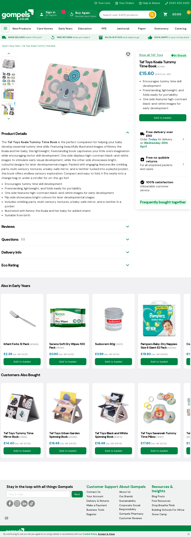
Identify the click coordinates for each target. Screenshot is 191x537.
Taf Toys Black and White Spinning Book (111, 434)
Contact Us (94, 492)
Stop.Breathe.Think (163, 505)
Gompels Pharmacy (131, 513)
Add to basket (162, 117)
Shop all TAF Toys (151, 55)
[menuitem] (5, 29)
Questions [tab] (9, 239)
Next (77, 494)
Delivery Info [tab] (11, 252)
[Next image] (8, 119)
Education (85, 28)
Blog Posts (158, 496)
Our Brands (126, 496)
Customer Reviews (130, 518)
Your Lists (102, 3)
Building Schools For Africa (168, 509)
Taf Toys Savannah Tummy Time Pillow (158, 434)
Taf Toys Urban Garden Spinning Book (64, 434)
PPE (104, 28)
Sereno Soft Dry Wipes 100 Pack (67, 345)
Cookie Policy (90, 534)
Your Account (95, 496)
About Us (125, 492)
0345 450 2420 (177, 3)
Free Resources (161, 500)
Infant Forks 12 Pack (21, 344)
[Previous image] (8, 54)
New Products (21, 28)
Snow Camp (159, 514)
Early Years (66, 28)
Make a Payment (97, 505)
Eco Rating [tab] (10, 265)
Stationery (161, 28)
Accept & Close (106, 534)
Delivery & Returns (98, 500)
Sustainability (127, 500)
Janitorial (123, 28)
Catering (181, 28)
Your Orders (124, 3)
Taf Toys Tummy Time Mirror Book (18, 434)
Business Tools (95, 509)
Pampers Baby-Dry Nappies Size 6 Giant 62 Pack (159, 345)
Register (91, 514)
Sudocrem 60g (109, 344)
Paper (142, 28)
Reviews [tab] (8, 226)
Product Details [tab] (14, 133)
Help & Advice (149, 3)
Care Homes (45, 28)
